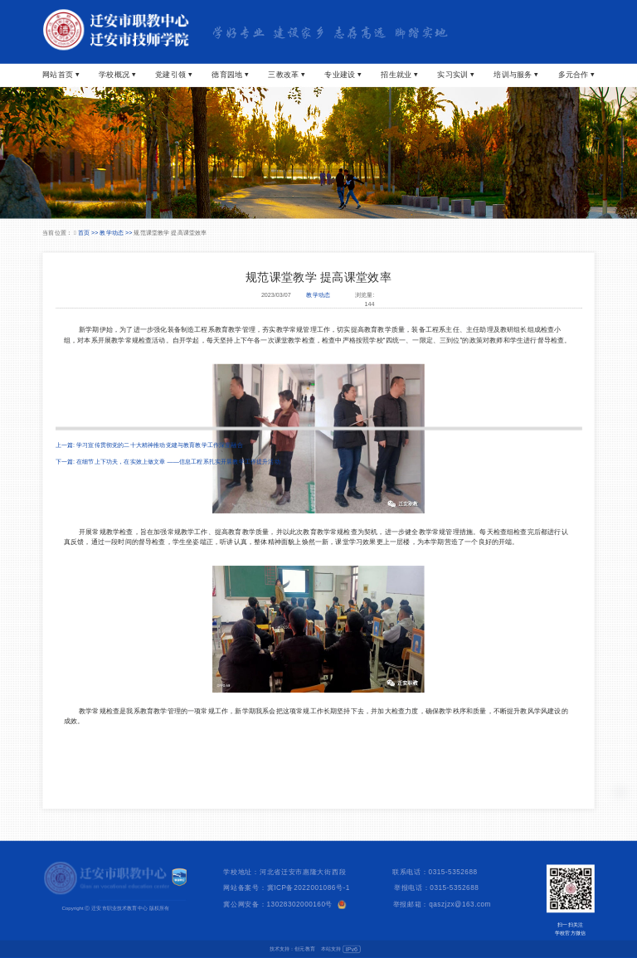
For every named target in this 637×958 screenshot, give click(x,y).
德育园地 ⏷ (230, 74)
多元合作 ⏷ (576, 74)
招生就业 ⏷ (399, 74)
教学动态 (318, 295)
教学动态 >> (117, 232)
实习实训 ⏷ (455, 74)
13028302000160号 (300, 903)
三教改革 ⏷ (286, 74)
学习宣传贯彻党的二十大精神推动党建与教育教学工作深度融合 (159, 444)
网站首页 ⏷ (60, 74)
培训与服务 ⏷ (515, 74)
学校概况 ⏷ (117, 74)
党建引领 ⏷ (173, 74)
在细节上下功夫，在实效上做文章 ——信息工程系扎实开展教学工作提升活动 (178, 461)
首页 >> (89, 232)
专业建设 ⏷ (342, 74)
